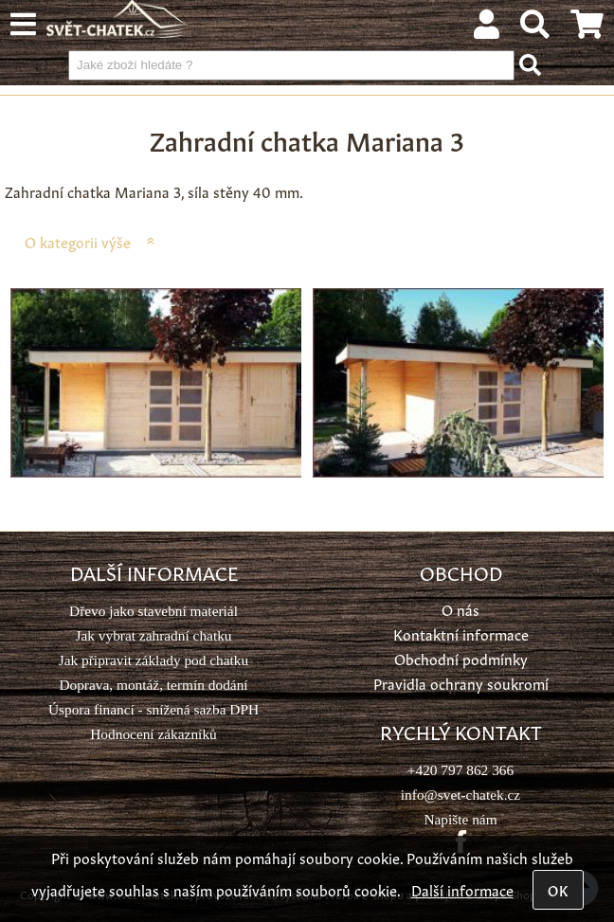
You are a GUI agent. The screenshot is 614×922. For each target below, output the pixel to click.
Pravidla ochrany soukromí (461, 683)
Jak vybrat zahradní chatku (153, 635)
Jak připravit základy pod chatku (153, 660)
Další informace (462, 889)
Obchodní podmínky (461, 658)
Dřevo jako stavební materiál (153, 611)
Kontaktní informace (461, 633)
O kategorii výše (78, 241)
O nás (460, 609)
